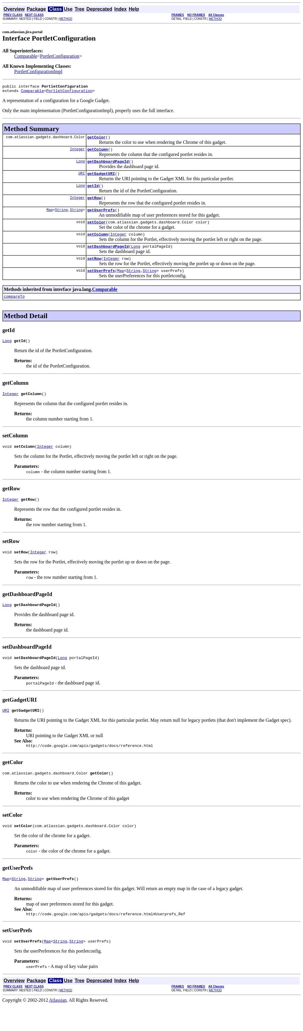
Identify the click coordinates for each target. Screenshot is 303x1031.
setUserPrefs (101, 283)
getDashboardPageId (108, 165)
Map (49, 217)
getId (93, 191)
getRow (94, 204)
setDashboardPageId (108, 257)
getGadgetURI (101, 178)
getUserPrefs (101, 217)
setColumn (97, 244)
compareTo (14, 309)
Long (80, 165)
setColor (96, 230)
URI (81, 178)
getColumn (97, 152)
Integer (77, 152)
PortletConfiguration (59, 56)
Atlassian (58, 1025)
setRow (94, 270)
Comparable (25, 56)
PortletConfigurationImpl (38, 71)
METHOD (65, 18)
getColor (96, 139)
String (61, 217)
